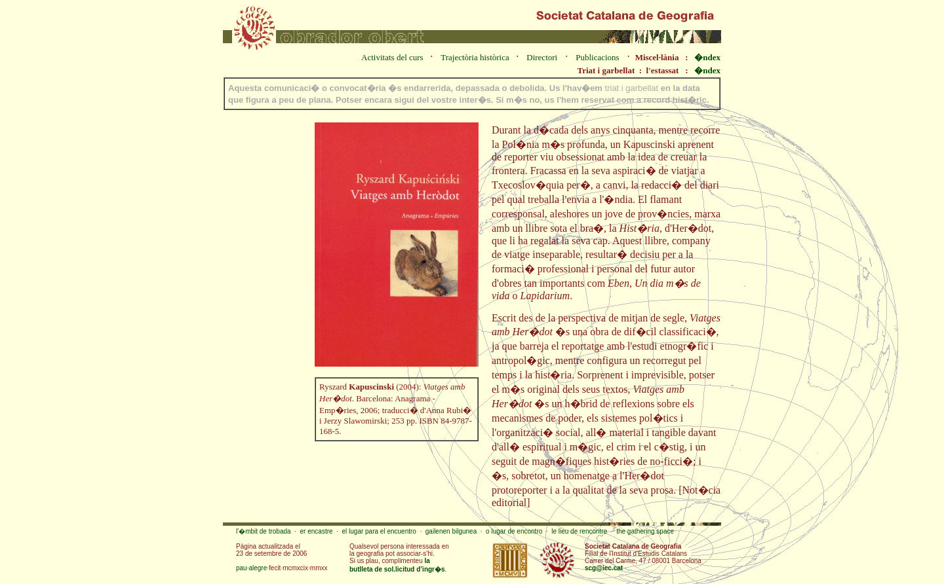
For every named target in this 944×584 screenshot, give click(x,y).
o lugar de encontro (514, 531)
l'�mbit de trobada (263, 531)
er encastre (316, 531)
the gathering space (645, 531)
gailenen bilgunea (451, 531)
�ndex (707, 57)
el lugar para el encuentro (379, 531)
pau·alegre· (252, 568)
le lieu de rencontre (579, 531)
